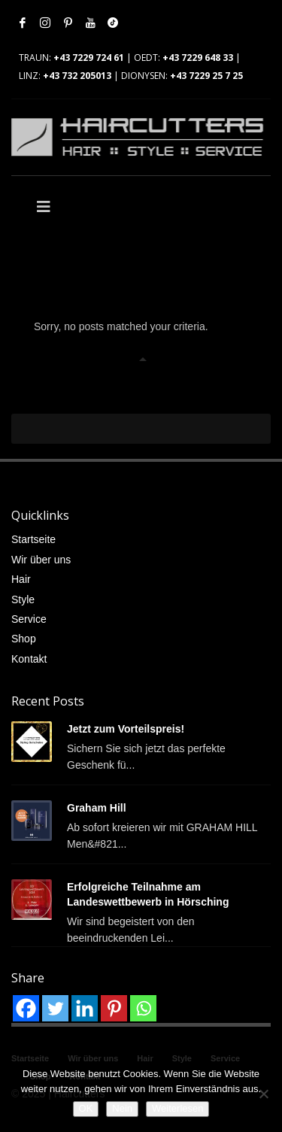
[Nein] (263, 1093)
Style (23, 599)
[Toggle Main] (76, 207)
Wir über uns (41, 560)
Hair (21, 579)
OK (86, 1108)
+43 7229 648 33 (197, 57)
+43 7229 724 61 (88, 57)
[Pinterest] (114, 1008)
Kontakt (29, 659)
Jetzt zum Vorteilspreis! (125, 729)
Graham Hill (96, 808)
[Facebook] (26, 1008)
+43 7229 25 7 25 (206, 75)
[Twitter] (55, 1008)
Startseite (33, 539)
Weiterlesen (177, 1108)
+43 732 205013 (77, 75)
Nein (122, 1108)
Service (29, 619)
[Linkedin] (84, 1008)
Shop (23, 639)
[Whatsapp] (143, 1008)
